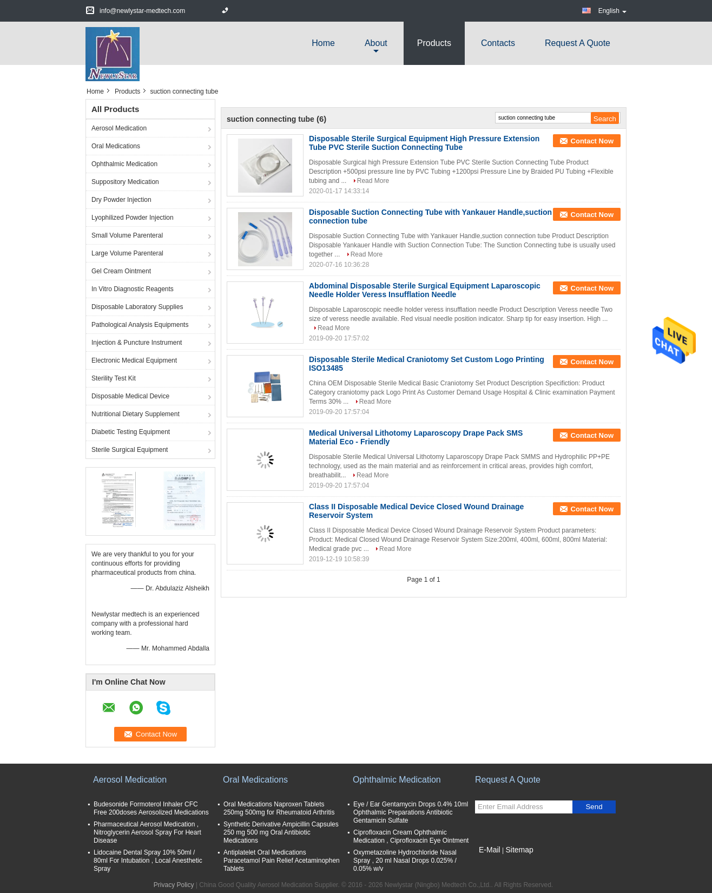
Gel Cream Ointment (121, 271)
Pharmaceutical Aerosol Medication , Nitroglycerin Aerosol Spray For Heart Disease (147, 832)
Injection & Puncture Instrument (136, 342)
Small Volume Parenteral (127, 235)
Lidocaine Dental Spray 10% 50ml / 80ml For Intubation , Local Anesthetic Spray (148, 860)
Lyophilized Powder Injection (132, 217)
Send (593, 807)
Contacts (498, 43)
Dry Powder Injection (121, 199)
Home (323, 43)
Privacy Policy (174, 885)
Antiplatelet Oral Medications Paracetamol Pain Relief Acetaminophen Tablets (281, 860)
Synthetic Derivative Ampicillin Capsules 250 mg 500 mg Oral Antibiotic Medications (281, 832)
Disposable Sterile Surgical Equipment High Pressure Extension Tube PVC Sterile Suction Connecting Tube (424, 143)
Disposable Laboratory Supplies (137, 307)
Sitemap (519, 849)
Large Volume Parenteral (127, 253)
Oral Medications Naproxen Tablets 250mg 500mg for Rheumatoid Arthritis (278, 808)
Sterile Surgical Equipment (129, 450)
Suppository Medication (125, 182)
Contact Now (592, 141)
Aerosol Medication (119, 128)
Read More (373, 181)
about (376, 43)
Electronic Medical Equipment (134, 360)
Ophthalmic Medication (124, 164)
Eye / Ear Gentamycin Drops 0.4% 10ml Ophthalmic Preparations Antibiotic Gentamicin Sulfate (410, 812)
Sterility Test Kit (113, 378)
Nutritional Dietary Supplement (135, 414)
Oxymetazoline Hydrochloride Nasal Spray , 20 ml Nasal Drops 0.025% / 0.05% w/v (405, 860)
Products (434, 43)
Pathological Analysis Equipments (139, 325)
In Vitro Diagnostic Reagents (132, 289)
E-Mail (489, 849)
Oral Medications (115, 146)
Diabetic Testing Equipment (130, 432)
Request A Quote (577, 43)
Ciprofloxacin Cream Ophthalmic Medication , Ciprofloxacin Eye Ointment (411, 836)
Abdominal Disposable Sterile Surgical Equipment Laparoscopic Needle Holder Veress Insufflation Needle (424, 290)
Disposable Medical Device (130, 396)
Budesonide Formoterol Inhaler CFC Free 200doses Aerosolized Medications (151, 808)
